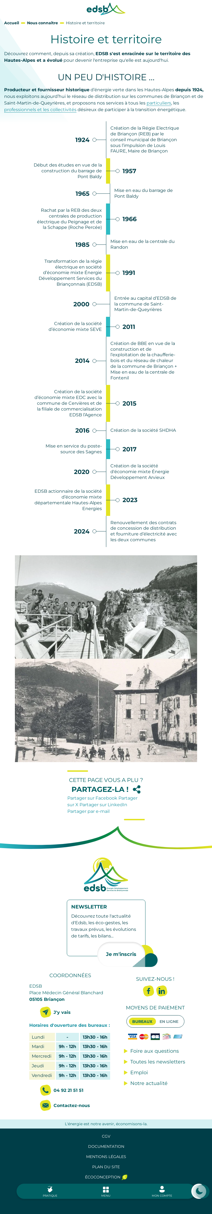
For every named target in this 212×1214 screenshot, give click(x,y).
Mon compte (162, 1195)
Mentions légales (106, 1156)
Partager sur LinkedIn (103, 804)
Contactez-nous (72, 1105)
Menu (105, 1195)
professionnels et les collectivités (40, 109)
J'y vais (62, 1012)
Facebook (148, 991)
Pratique (50, 1195)
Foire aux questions (154, 1051)
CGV (106, 1136)
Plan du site (106, 1166)
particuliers (159, 103)
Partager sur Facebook (92, 798)
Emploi (139, 1073)
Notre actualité (149, 1083)
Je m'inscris (121, 954)
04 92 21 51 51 (68, 1090)
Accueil (11, 22)
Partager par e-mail (88, 811)
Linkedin (162, 991)
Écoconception (102, 1177)
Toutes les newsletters (157, 1062)
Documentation (106, 1146)
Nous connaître (42, 22)
